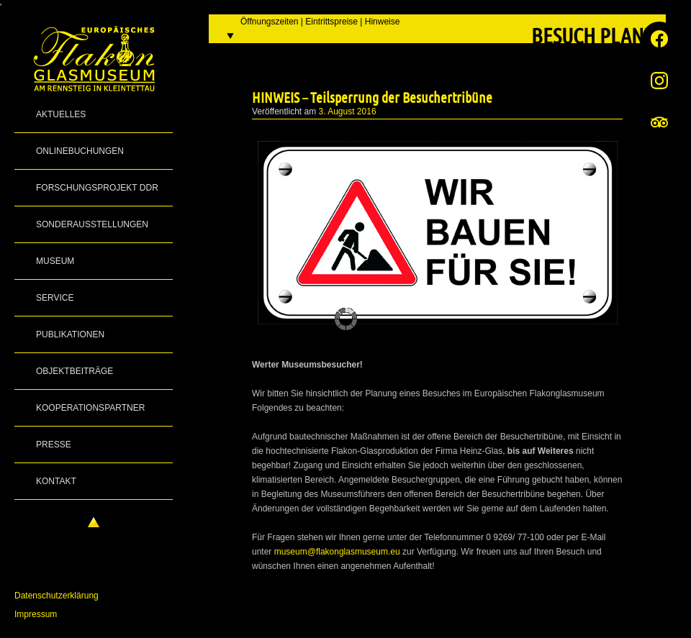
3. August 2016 (347, 111)
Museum (55, 261)
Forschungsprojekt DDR (97, 188)
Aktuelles (61, 114)
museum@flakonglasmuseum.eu (337, 552)
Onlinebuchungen (80, 151)
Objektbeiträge (74, 371)
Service (54, 298)
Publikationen (70, 334)
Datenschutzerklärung (56, 596)
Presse (53, 444)
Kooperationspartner (90, 408)
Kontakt (56, 481)
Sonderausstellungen (92, 224)
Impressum (35, 614)
